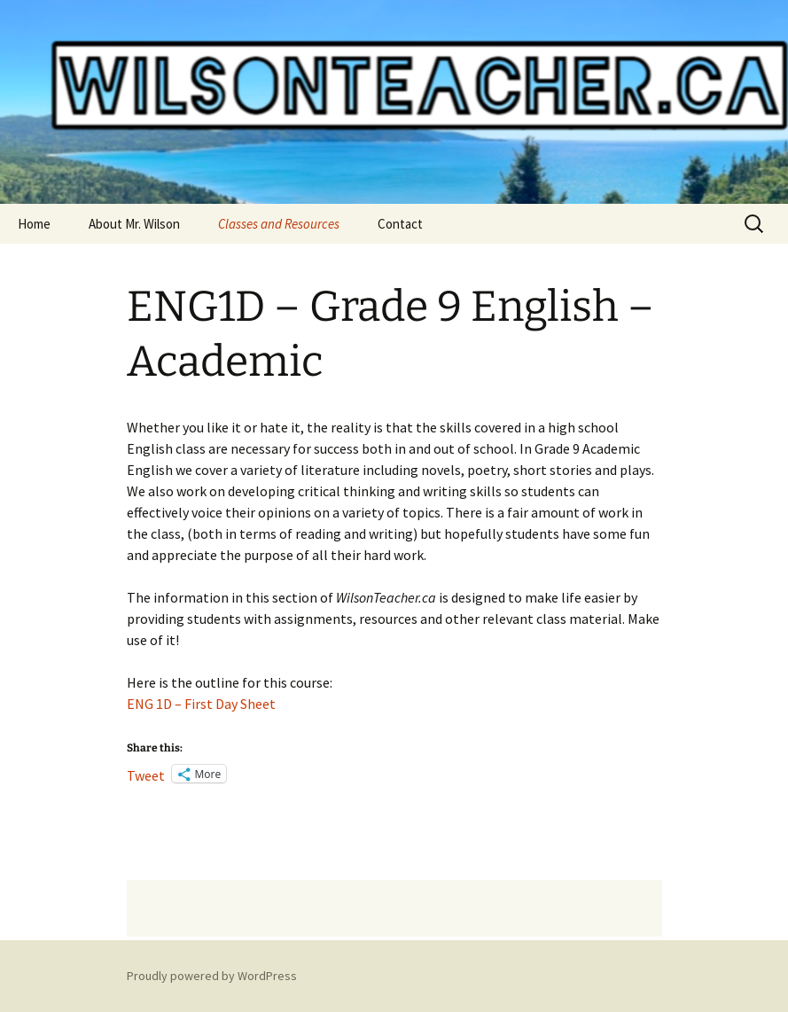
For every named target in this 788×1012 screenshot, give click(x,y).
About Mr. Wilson (134, 223)
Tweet (146, 774)
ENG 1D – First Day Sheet (201, 703)
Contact (400, 223)
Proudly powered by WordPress (212, 976)
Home (34, 223)
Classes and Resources (278, 223)
